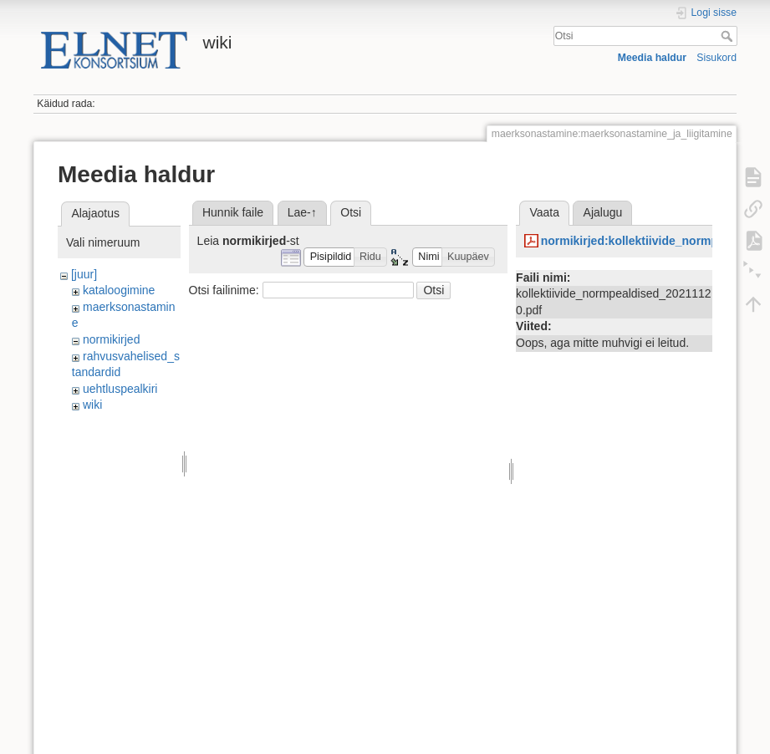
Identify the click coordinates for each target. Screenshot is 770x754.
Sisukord (716, 58)
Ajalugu (603, 212)
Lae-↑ (302, 212)
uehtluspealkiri (120, 388)
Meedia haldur (652, 58)
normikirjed (111, 339)
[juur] (84, 274)
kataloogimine (119, 290)
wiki (92, 404)
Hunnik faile (232, 212)
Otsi (729, 36)
